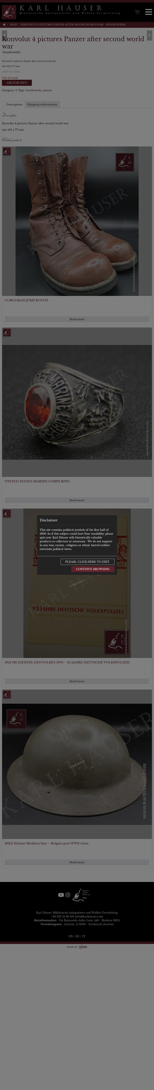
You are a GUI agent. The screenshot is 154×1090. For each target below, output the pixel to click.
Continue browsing (93, 569)
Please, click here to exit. (87, 561)
